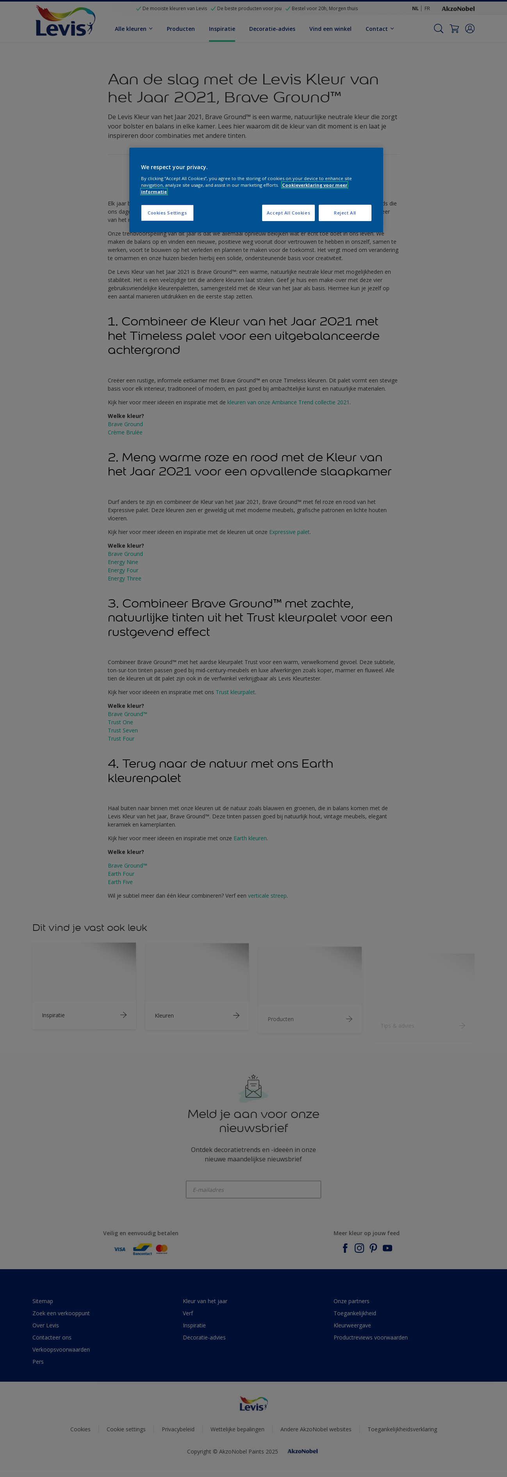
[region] (256, 190)
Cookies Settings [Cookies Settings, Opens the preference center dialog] (167, 213)
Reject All (345, 213)
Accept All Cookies (288, 213)
